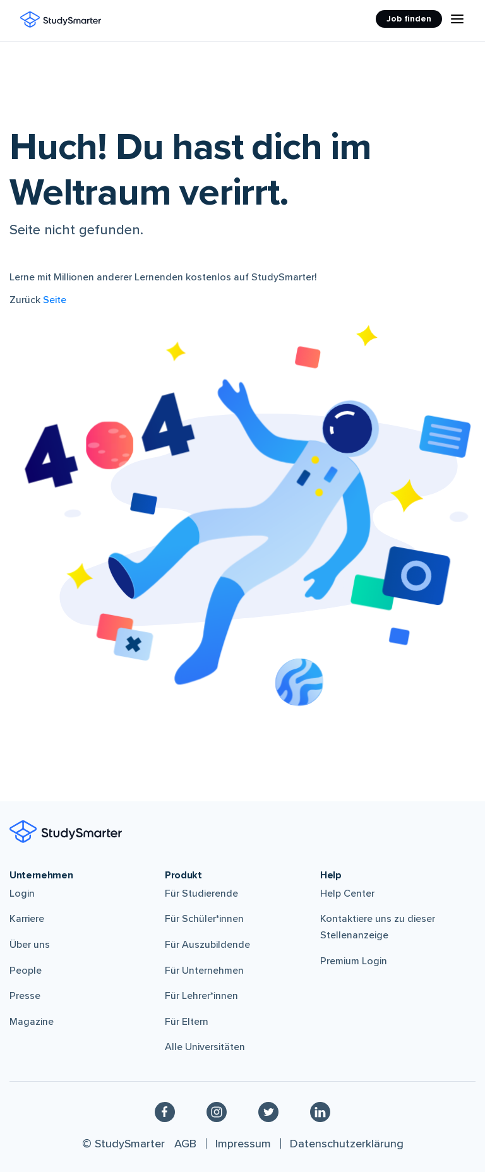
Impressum (243, 1144)
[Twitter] (268, 1111)
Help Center (347, 893)
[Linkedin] (320, 1111)
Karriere (26, 918)
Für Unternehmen (204, 970)
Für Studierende (201, 893)
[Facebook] (165, 1111)
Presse (24, 996)
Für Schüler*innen (204, 918)
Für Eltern (186, 1021)
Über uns (29, 944)
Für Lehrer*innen (201, 996)
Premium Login (353, 961)
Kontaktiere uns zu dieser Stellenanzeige (377, 927)
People (25, 970)
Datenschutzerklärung (347, 1144)
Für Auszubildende (207, 944)
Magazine (31, 1021)
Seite (54, 300)
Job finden (408, 18)
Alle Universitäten (205, 1047)
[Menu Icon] (457, 19)
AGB (185, 1144)
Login (22, 893)
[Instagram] (217, 1111)
